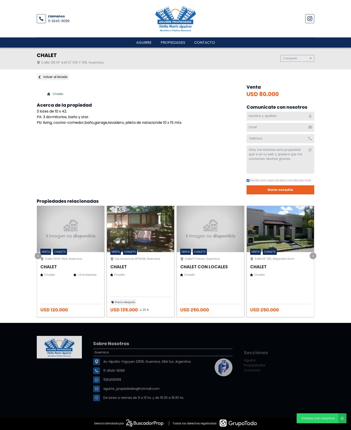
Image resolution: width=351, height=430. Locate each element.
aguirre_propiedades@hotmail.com (131, 402)
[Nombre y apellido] (281, 116)
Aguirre (144, 42)
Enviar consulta (281, 190)
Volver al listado (53, 77)
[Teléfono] (281, 138)
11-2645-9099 (58, 21)
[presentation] (38, 255)
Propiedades (173, 42)
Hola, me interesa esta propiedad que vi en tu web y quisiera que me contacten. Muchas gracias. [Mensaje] (281, 159)
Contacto (204, 42)
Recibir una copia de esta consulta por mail (279, 180)
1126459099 (112, 393)
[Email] (281, 127)
